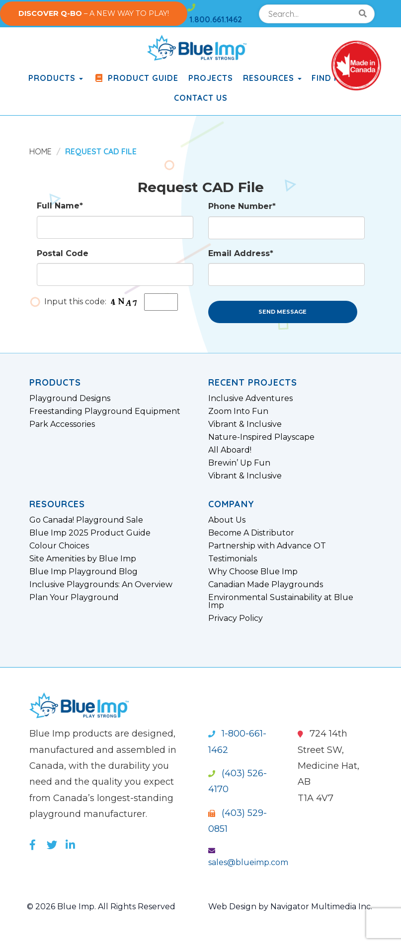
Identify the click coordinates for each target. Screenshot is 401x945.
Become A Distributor (251, 533)
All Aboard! (229, 450)
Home (40, 151)
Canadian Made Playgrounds (265, 585)
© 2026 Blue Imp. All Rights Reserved (101, 906)
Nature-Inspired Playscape (261, 437)
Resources (272, 78)
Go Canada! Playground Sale (86, 520)
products (55, 78)
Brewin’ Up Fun (239, 463)
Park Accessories (62, 424)
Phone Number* (242, 206)
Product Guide (135, 78)
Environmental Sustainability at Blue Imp (280, 601)
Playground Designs (69, 399)
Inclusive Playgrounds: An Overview (100, 585)
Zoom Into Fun (238, 411)
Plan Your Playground (74, 598)
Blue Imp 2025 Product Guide (90, 533)
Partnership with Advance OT (267, 546)
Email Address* (240, 253)
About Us (226, 520)
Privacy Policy (235, 618)
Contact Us (201, 98)
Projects (210, 78)
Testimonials (232, 559)
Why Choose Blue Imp (253, 572)
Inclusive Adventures (250, 399)
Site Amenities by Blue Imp (82, 559)
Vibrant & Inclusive (245, 424)
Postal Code (62, 253)
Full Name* (60, 205)
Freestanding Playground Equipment (104, 411)
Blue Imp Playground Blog (83, 572)
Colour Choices (59, 546)
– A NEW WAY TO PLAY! (93, 13)
